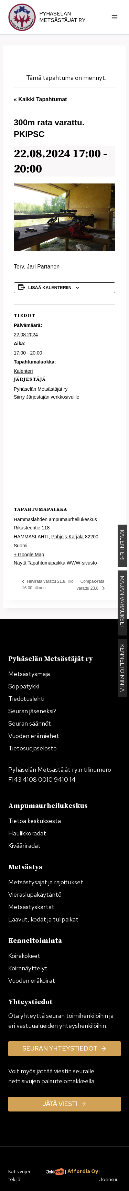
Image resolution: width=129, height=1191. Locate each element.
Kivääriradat (24, 846)
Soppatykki (23, 686)
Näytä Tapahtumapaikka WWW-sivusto (55, 563)
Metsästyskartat (31, 907)
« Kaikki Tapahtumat (40, 99)
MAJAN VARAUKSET (122, 603)
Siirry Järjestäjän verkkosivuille (46, 397)
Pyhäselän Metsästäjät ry (62, 17)
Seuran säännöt (29, 723)
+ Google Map (29, 554)
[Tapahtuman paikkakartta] (64, 454)
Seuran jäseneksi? (32, 711)
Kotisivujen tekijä (20, 1175)
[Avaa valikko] (114, 17)
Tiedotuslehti (26, 699)
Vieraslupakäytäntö (35, 894)
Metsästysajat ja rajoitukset (45, 882)
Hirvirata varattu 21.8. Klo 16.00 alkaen (48, 584)
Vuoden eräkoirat (31, 980)
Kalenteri (23, 371)
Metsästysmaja (29, 674)
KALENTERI (122, 546)
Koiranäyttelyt (27, 968)
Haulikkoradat (27, 833)
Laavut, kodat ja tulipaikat (43, 919)
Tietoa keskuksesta (34, 821)
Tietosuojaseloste (32, 748)
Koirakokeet (24, 956)
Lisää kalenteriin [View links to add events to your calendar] (50, 287)
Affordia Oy (82, 1171)
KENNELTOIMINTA (122, 668)
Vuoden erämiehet (33, 736)
